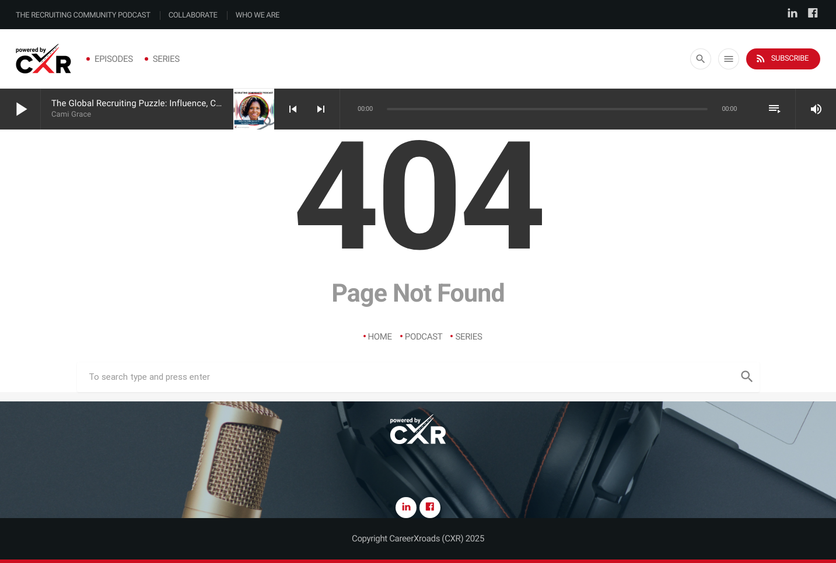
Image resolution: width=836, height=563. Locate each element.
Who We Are (257, 15)
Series (166, 59)
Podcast (424, 336)
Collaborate (193, 15)
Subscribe (782, 58)
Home (380, 336)
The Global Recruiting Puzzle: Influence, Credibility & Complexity (177, 103)
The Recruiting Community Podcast (83, 15)
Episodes (114, 59)
